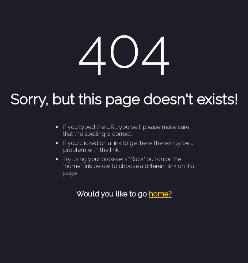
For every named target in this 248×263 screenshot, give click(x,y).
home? (160, 194)
